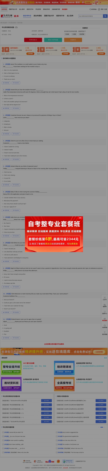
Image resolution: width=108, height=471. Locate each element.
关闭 (80, 218)
